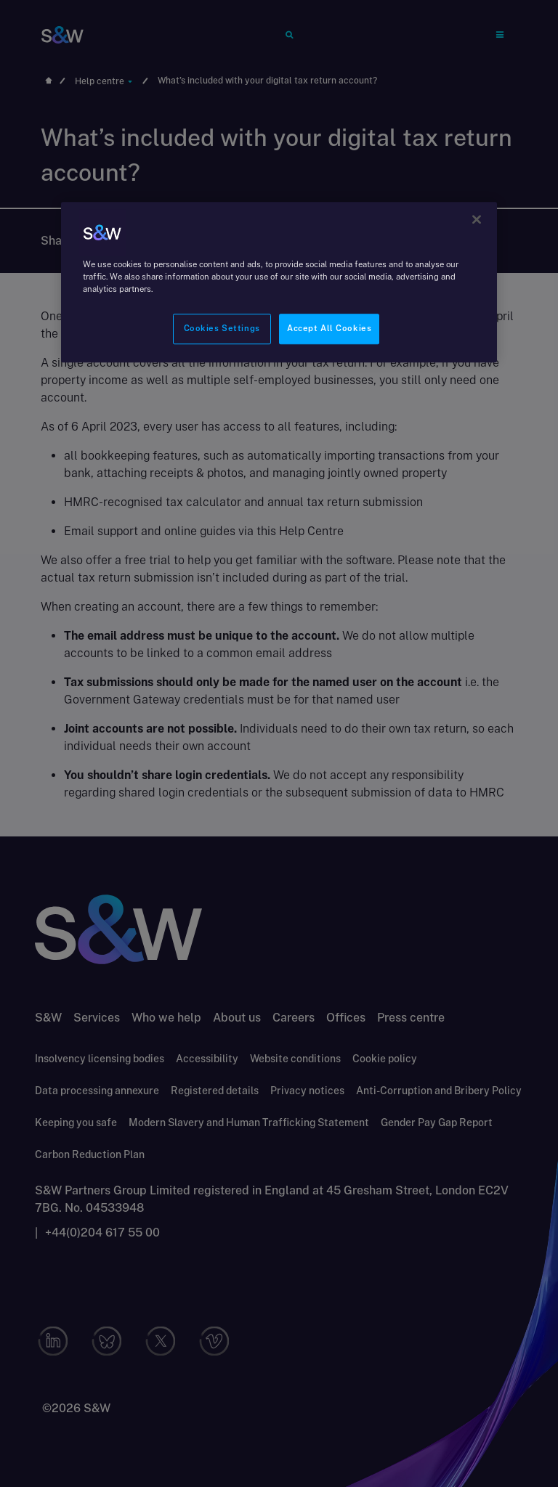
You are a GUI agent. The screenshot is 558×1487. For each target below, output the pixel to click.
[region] (279, 282)
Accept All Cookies (329, 329)
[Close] (477, 219)
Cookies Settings (222, 329)
